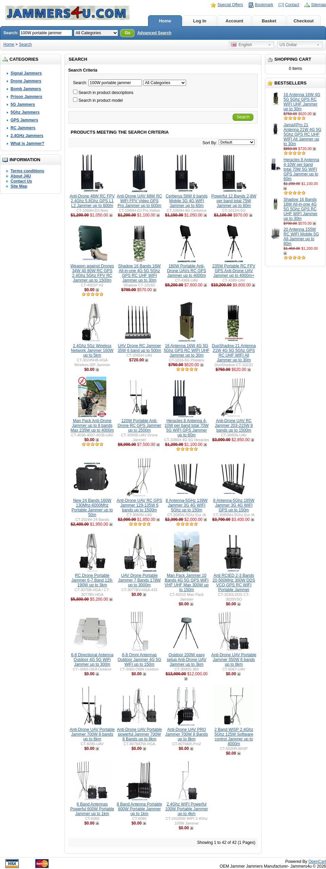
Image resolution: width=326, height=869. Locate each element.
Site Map (19, 186)
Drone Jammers (26, 81)
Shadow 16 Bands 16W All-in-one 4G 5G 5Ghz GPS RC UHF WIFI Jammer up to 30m (301, 209)
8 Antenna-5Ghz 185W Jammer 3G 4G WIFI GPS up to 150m (233, 505)
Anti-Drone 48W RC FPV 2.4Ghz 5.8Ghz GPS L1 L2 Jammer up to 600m (92, 201)
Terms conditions (27, 171)
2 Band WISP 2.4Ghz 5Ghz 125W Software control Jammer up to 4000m (233, 736)
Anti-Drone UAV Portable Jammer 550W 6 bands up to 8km (233, 660)
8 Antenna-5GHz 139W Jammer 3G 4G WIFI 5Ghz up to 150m (186, 505)
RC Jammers (23, 128)
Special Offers (230, 4)
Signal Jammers (26, 73)
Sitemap (318, 4)
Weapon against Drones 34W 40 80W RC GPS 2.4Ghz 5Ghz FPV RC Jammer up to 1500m (92, 273)
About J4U (21, 176)
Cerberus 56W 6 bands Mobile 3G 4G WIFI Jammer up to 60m (186, 201)
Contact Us (21, 181)
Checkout (303, 20)
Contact (292, 4)
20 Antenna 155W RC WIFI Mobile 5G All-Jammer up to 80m (301, 236)
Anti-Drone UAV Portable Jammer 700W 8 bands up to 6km (92, 734)
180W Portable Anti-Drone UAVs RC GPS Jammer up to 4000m (186, 271)
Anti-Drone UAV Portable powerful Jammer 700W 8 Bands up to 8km (139, 734)
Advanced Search (154, 33)
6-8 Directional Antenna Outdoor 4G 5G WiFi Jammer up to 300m (92, 660)
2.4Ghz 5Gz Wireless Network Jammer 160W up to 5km (92, 350)
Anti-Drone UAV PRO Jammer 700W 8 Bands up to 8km (186, 734)
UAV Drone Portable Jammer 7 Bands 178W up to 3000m (139, 580)
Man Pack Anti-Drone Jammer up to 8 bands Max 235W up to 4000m (92, 425)
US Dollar (288, 44)
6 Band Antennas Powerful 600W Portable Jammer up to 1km (92, 809)
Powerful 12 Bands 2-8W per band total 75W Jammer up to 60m (233, 201)
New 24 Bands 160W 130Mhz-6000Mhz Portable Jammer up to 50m (92, 507)
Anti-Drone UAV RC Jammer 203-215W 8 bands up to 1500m (234, 425)
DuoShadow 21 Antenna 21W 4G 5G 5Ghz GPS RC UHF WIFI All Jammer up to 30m (234, 352)
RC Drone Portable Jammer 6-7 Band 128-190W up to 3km (92, 580)
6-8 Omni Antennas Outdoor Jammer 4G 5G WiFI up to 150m (139, 660)
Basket (269, 20)
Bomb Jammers (26, 89)
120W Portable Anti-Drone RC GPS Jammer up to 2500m (139, 425)
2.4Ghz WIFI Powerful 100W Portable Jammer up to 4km (186, 809)
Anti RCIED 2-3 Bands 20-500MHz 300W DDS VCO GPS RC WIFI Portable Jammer (234, 582)
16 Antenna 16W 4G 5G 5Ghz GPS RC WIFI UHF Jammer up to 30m (302, 101)
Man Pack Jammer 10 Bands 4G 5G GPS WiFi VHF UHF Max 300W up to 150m (187, 582)
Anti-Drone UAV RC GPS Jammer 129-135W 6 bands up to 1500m (139, 505)
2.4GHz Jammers (27, 135)
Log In (199, 20)
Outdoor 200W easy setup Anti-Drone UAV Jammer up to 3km (186, 660)
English (241, 44)
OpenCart (317, 861)
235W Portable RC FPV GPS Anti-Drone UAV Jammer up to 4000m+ (233, 271)
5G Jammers (23, 104)
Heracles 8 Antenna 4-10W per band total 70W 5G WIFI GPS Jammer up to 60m (301, 169)
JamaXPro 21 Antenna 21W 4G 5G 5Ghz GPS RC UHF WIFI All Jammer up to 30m (302, 134)
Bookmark (264, 4)
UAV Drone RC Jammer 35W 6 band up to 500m (139, 348)
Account (234, 20)
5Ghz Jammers (25, 112)
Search (25, 44)
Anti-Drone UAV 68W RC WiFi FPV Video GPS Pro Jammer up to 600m (139, 201)
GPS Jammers (24, 120)
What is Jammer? (27, 143)
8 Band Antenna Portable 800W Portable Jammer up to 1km (139, 809)
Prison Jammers (26, 96)
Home (165, 20)
